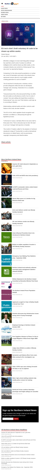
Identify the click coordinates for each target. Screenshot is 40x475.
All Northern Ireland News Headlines (14, 430)
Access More (4, 161)
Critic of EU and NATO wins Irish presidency (25, 175)
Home (2, 6)
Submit (16, 418)
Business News (5, 12)
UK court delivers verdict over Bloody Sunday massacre (14, 447)
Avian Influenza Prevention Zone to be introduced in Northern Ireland (17, 454)
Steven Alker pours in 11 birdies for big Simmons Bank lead (15, 443)
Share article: (6, 142)
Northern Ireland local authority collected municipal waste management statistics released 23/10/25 (24, 269)
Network (3, 16)
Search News (4, 14)
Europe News (4, 8)
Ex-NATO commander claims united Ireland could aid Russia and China (18, 440)
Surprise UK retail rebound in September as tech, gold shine (15, 432)
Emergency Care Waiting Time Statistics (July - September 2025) (17, 467)
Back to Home (4, 21)
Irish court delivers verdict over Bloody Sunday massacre (15, 451)
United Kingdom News (6, 10)
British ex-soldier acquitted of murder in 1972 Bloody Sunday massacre (18, 458)
